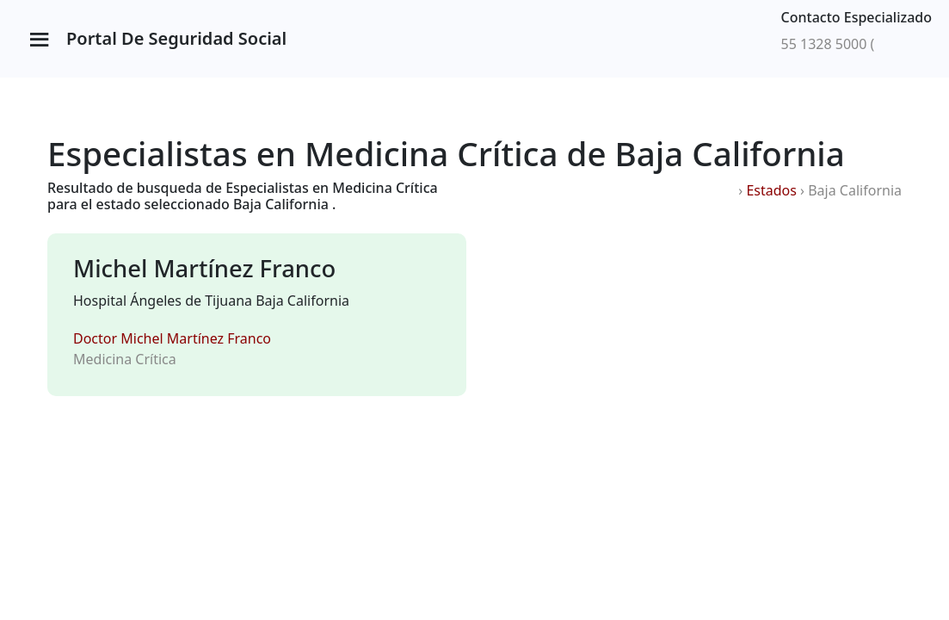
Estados (771, 190)
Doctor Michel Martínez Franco (172, 338)
